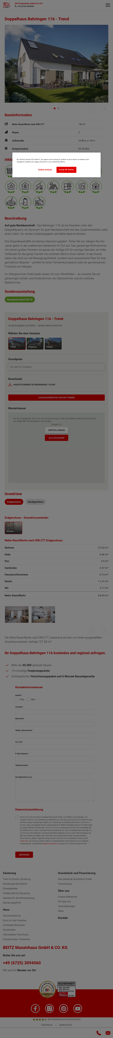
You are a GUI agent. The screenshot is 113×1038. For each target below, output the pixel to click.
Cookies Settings (45, 169)
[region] (56, 164)
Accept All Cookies (66, 170)
